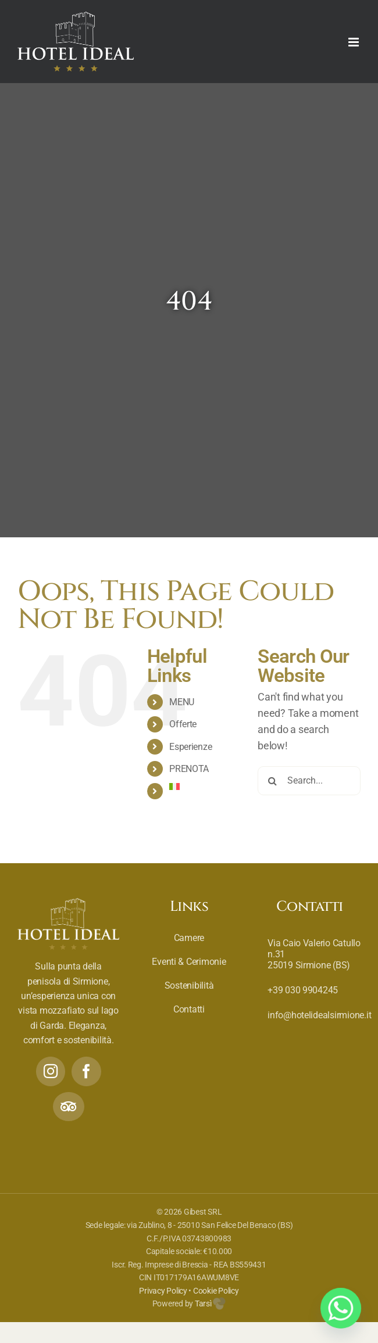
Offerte (183, 724)
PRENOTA (189, 768)
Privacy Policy (163, 1290)
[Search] (272, 780)
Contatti (189, 1009)
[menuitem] (204, 786)
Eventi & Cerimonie (189, 961)
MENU (181, 702)
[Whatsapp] (340, 1308)
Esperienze (190, 746)
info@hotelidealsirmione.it (319, 1015)
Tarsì (210, 1303)
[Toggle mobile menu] (354, 42)
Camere (189, 937)
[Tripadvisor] (68, 1107)
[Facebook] (86, 1071)
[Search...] (309, 780)
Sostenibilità (189, 985)
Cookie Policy (216, 1290)
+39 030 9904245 (303, 990)
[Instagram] (51, 1071)
